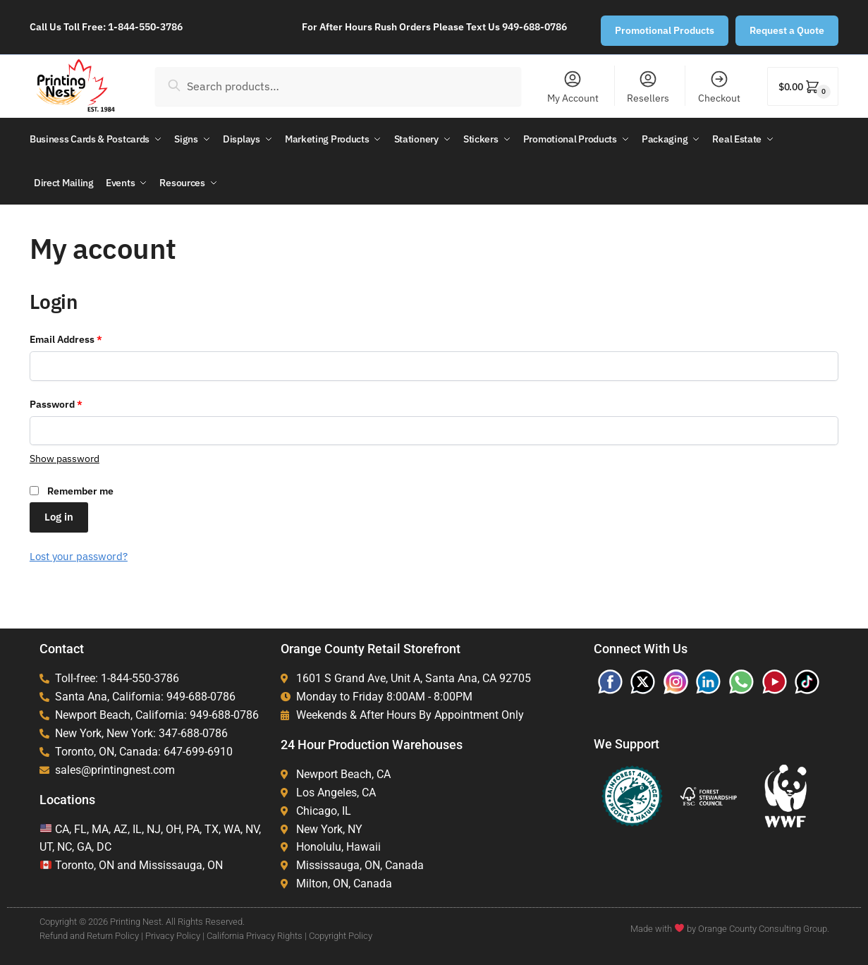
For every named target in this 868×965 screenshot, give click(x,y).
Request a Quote (787, 30)
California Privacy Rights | (257, 933)
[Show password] (64, 457)
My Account (573, 86)
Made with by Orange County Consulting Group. (729, 926)
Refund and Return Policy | (91, 933)
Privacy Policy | (174, 933)
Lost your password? (79, 554)
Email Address (86, 336)
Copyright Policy (340, 933)
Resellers (648, 86)
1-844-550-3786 (145, 26)
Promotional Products (664, 30)
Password (76, 401)
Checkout (719, 86)
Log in (58, 514)
